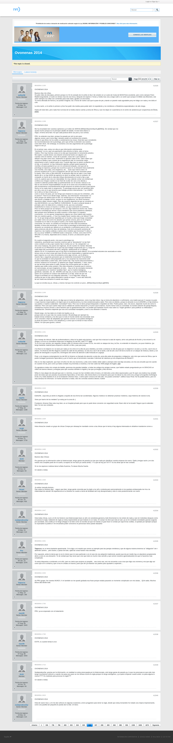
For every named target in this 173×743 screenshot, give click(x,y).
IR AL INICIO (157, 737)
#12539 (155, 665)
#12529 (155, 332)
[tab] (17, 72)
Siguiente (155, 725)
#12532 (155, 449)
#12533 (155, 480)
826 (65, 725)
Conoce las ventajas (142, 35)
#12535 (155, 541)
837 (96, 725)
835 (83, 725)
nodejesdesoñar (21, 520)
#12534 (155, 511)
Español (7, 737)
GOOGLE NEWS (145, 737)
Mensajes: (20, 107)
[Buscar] (142, 10)
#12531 (155, 419)
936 (126, 725)
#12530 (155, 388)
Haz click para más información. (127, 23)
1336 (133, 725)
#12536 (155, 573)
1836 (140, 725)
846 (114, 725)
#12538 (155, 634)
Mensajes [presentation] (17, 72)
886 (120, 725)
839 (108, 725)
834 (77, 725)
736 (53, 725)
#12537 (155, 604)
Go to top (167, 737)
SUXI (22, 459)
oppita (21, 398)
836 (89, 725)
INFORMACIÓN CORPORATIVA (127, 737)
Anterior (34, 725)
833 (71, 725)
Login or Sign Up (152, 1)
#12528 (155, 293)
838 (102, 725)
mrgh (22, 428)
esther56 (21, 95)
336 (47, 725)
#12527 (155, 121)
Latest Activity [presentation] (30, 72)
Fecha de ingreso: (21, 103)
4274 (147, 725)
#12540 (155, 695)
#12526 (155, 86)
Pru (21, 551)
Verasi (21, 489)
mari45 (21, 613)
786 (59, 725)
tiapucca (21, 131)
